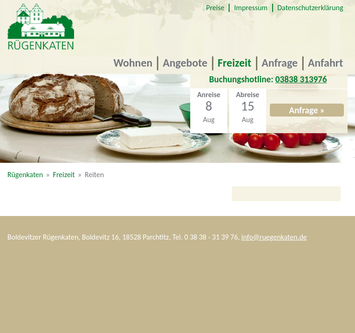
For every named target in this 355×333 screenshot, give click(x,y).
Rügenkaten (25, 174)
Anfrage (280, 62)
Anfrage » (307, 110)
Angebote (185, 62)
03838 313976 (301, 79)
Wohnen (132, 62)
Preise (215, 7)
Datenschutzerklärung (310, 7)
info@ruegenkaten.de (274, 237)
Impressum (251, 7)
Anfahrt (325, 62)
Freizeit (234, 62)
